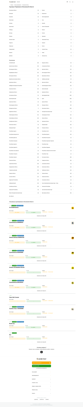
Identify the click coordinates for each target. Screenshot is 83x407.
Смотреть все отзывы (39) (41, 215)
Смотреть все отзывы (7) (41, 290)
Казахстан (42, 399)
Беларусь (36, 399)
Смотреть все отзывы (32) (41, 275)
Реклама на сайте (36, 365)
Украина (47, 399)
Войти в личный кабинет (41, 362)
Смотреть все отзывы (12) (41, 230)
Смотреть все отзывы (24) (41, 245)
